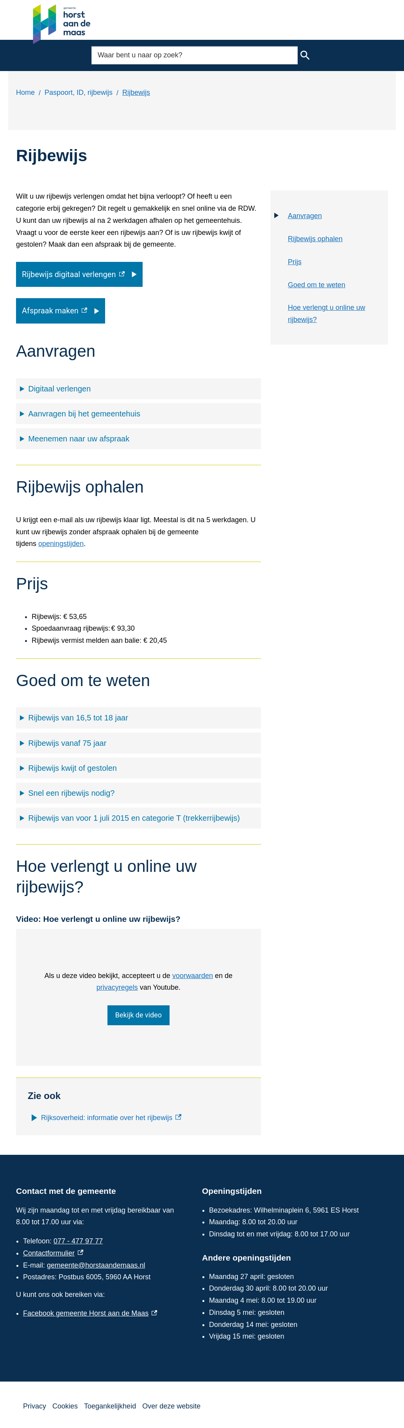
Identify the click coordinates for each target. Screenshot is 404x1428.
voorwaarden (192, 976)
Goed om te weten (316, 285)
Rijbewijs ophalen (315, 239)
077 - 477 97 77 (78, 1241)
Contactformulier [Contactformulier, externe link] (53, 1253)
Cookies (65, 1406)
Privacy (34, 1406)
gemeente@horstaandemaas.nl (96, 1265)
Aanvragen (305, 216)
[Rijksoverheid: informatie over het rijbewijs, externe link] (111, 1118)
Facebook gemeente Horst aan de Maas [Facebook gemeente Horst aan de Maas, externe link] (90, 1313)
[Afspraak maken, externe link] (60, 310)
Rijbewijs (136, 92)
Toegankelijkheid (110, 1406)
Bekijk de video (138, 1015)
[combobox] (194, 55)
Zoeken (305, 55)
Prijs (295, 262)
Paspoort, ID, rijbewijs (79, 92)
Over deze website (171, 1406)
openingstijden (61, 544)
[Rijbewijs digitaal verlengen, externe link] (79, 274)
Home (25, 92)
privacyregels (117, 987)
